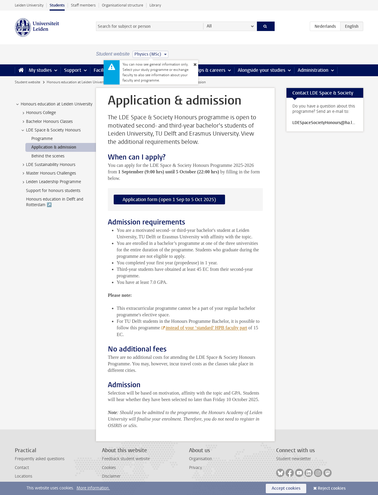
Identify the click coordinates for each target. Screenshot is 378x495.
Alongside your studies (261, 70)
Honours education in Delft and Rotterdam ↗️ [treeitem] (54, 202)
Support (72, 70)
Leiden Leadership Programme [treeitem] (50, 182)
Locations (23, 476)
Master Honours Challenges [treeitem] (48, 173)
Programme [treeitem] (42, 138)
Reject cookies (332, 488)
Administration (313, 70)
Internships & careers (202, 70)
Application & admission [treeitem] (53, 147)
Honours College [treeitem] (38, 113)
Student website (27, 82)
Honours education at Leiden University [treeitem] (53, 104)
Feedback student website (126, 459)
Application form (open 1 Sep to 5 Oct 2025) (169, 199)
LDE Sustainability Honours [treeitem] (47, 165)
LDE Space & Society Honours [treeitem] (50, 130)
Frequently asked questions (39, 459)
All (209, 26)
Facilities (103, 70)
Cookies (109, 467)
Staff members (83, 5)
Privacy (195, 467)
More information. (93, 488)
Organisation (200, 459)
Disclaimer (111, 476)
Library (155, 5)
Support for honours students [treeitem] (53, 190)
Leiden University (29, 5)
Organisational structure (122, 5)
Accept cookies (286, 488)
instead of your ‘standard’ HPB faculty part (206, 327)
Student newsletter (293, 459)
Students (57, 5)
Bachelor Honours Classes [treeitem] (46, 122)
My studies (40, 70)
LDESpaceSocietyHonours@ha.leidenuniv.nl (324, 123)
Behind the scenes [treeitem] (47, 156)
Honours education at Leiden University (77, 82)
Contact (22, 467)
